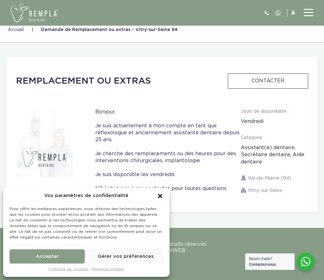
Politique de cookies (68, 269)
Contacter (268, 81)
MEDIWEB (172, 250)
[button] (160, 196)
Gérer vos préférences (126, 256)
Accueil (16, 30)
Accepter (47, 256)
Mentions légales (108, 269)
